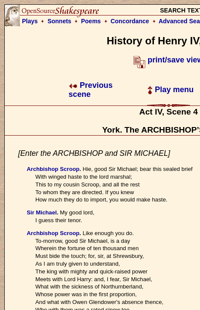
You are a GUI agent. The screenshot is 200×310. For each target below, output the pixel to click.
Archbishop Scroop (53, 169)
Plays (30, 21)
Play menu (170, 89)
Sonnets (59, 21)
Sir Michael (42, 212)
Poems (91, 21)
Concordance (129, 21)
